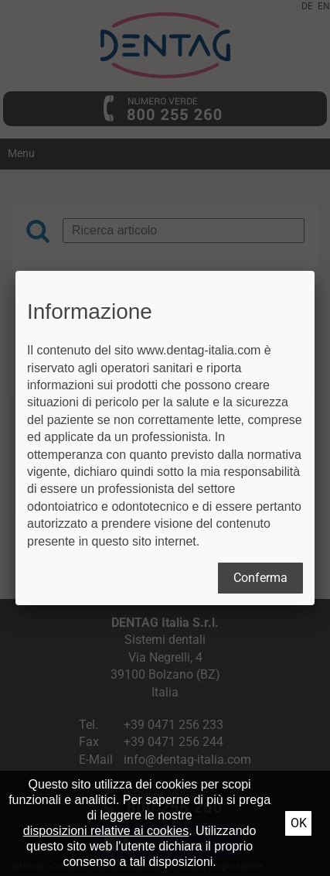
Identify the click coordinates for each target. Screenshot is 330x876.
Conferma (260, 577)
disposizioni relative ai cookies (106, 830)
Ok (299, 823)
